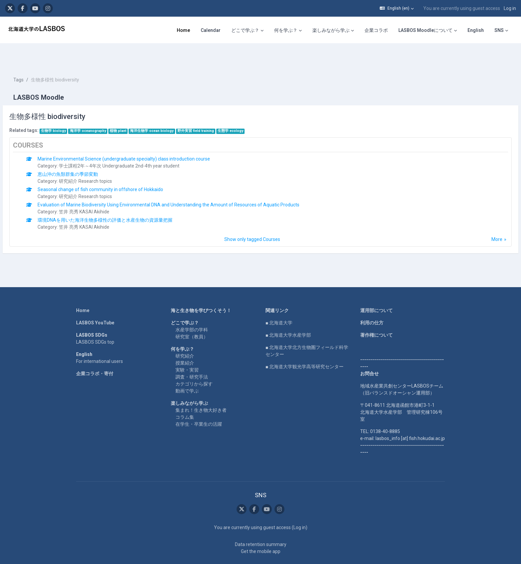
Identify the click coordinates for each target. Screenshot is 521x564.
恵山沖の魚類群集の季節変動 (83, 154)
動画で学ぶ (187, 371)
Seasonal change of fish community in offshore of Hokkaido (116, 169)
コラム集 (184, 397)
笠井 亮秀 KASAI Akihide (100, 191)
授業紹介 (184, 343)
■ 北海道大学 (278, 302)
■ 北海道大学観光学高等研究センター (304, 346)
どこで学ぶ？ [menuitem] (245, 30)
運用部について (376, 290)
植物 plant (134, 111)
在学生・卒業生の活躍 (198, 404)
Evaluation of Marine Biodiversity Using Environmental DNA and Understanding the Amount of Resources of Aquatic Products (184, 184)
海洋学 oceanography (104, 111)
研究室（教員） (191, 316)
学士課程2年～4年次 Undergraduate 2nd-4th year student (135, 146)
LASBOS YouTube (95, 302)
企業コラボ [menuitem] (376, 30)
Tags (34, 59)
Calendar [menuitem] (211, 30)
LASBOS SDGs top (95, 322)
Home (82, 290)
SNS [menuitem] (499, 30)
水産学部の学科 (191, 309)
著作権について (376, 315)
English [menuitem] (476, 30)
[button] (397, 8)
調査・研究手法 (191, 357)
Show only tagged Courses (252, 219)
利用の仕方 (371, 302)
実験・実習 (187, 350)
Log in (510, 8)
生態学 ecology (246, 111)
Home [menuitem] (183, 30)
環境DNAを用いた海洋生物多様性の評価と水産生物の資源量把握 (120, 200)
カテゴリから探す (194, 364)
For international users (99, 341)
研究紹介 (184, 336)
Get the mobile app (260, 531)
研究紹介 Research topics (101, 161)
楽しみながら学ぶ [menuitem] (331, 30)
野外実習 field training (211, 111)
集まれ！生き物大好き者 (201, 390)
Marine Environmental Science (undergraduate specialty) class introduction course (139, 139)
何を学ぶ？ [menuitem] (285, 30)
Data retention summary (260, 524)
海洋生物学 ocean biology (167, 111)
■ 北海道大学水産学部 (288, 315)
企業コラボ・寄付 (94, 353)
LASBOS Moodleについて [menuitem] (425, 30)
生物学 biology (69, 111)
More (480, 219)
